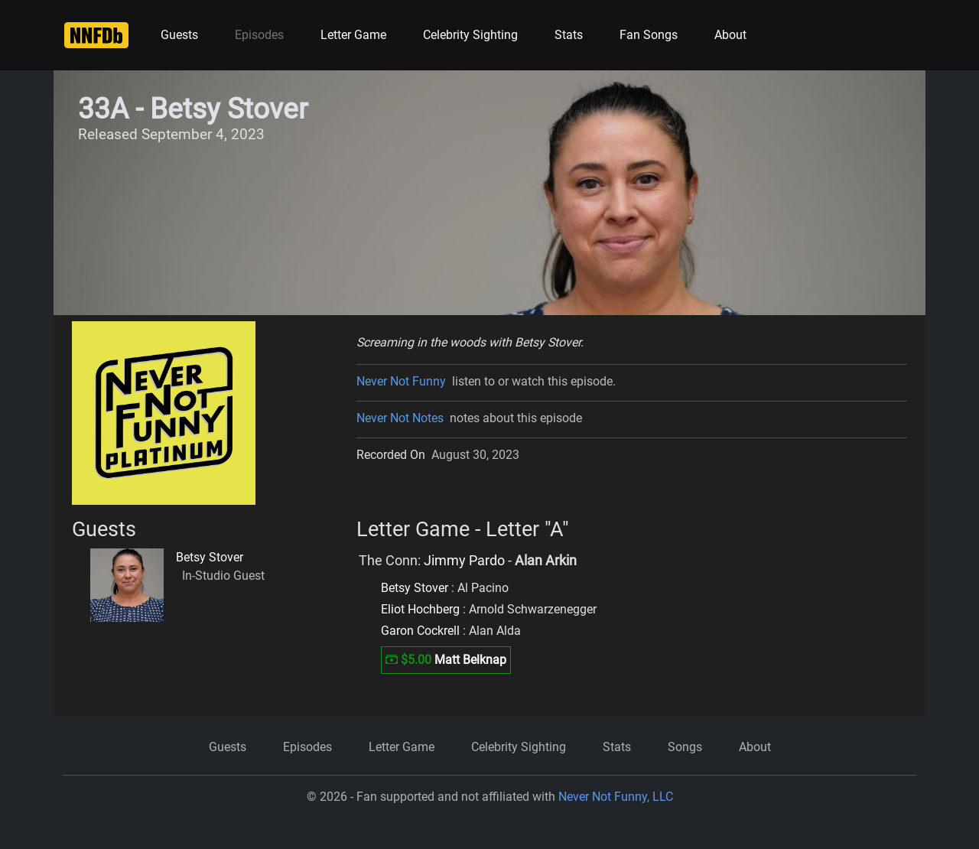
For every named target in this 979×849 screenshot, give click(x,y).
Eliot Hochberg (420, 609)
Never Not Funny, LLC (615, 796)
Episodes (259, 35)
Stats (569, 35)
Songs (685, 747)
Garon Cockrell (420, 630)
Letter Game (353, 35)
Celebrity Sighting (470, 35)
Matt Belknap (470, 659)
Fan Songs (649, 35)
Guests (179, 35)
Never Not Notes (400, 418)
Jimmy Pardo (464, 560)
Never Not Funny (401, 381)
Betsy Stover (209, 557)
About (730, 35)
